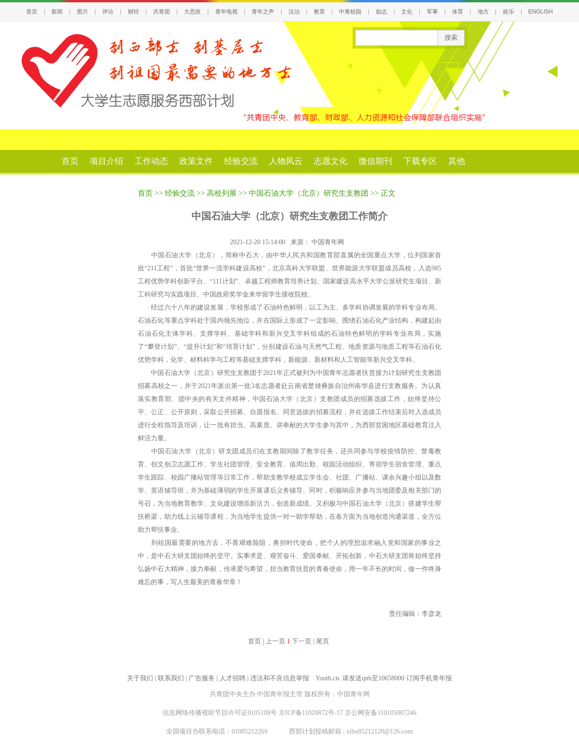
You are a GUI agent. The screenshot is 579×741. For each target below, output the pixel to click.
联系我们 (171, 678)
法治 (294, 11)
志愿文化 (330, 161)
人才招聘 (232, 678)
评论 (107, 11)
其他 (456, 161)
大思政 (192, 11)
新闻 (57, 11)
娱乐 (508, 11)
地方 (483, 11)
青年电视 (226, 11)
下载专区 (420, 161)
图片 (82, 11)
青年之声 (263, 11)
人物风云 (286, 161)
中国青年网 (328, 242)
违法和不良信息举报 (279, 678)
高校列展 (222, 193)
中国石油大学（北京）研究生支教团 (308, 193)
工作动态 (151, 161)
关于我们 (140, 678)
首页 (31, 11)
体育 (457, 11)
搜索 (451, 37)
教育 (319, 11)
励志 (381, 11)
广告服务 (202, 678)
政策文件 (196, 161)
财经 (133, 11)
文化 (406, 11)
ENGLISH (540, 11)
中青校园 (350, 11)
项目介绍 (106, 161)
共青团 (161, 11)
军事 (432, 11)
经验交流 (241, 161)
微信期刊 (375, 161)
